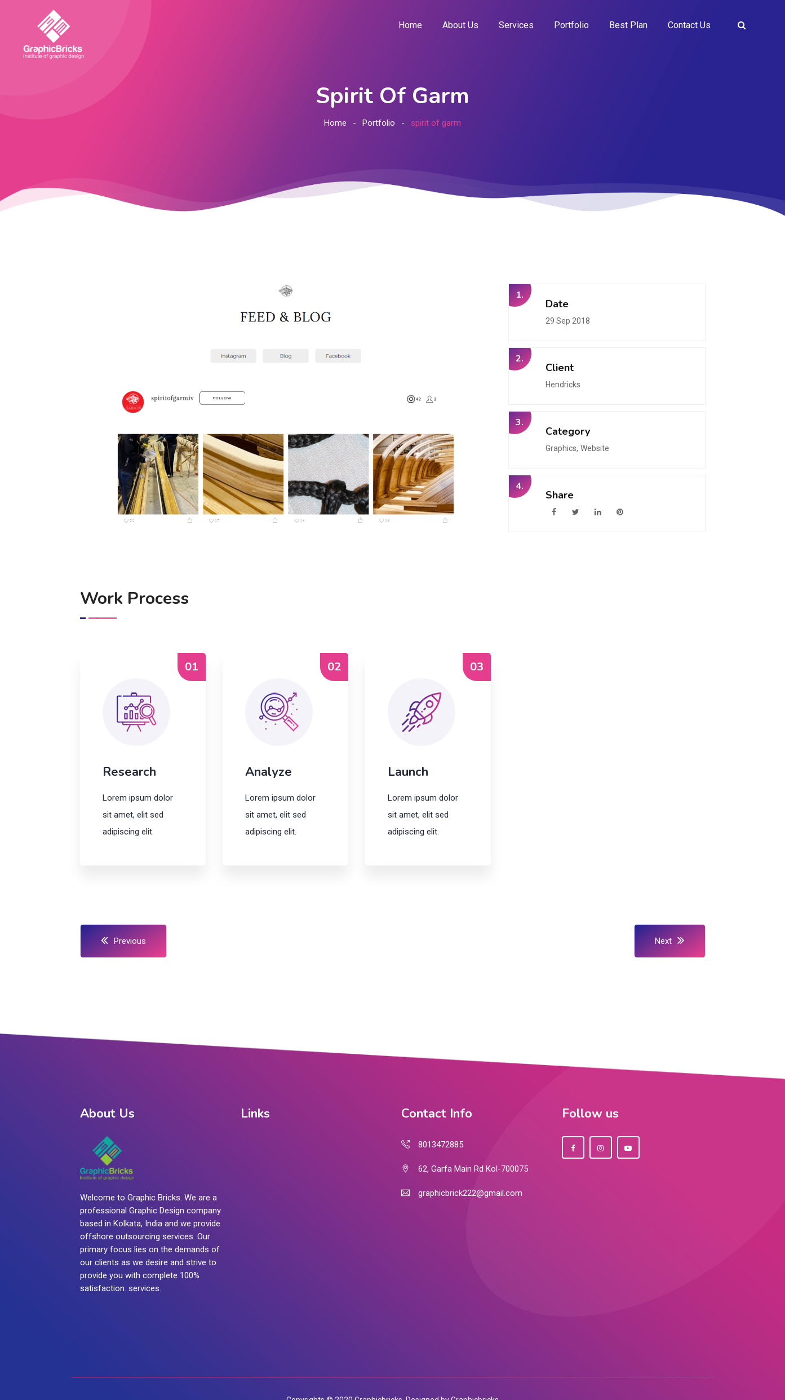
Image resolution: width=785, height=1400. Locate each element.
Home (410, 25)
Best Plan (628, 25)
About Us (460, 25)
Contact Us (689, 25)
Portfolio (571, 25)
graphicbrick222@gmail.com (470, 1193)
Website (594, 448)
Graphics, (561, 448)
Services (516, 25)
